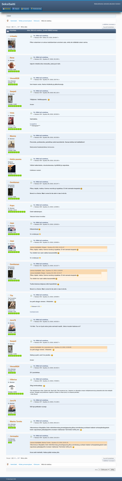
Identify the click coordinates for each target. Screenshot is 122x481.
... (17, 27)
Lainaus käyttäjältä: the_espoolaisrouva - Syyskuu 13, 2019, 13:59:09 (50, 347)
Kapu (12, 206)
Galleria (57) (11, 125)
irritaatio (13, 36)
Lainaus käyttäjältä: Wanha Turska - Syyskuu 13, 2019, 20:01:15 (49, 442)
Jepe (12, 223)
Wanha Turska (16, 421)
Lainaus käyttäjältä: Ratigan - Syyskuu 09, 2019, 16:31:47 (47, 247)
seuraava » (112, 24)
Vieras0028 (14, 78)
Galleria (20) (11, 310)
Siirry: (96, 469)
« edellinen (105, 24)
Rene (12, 58)
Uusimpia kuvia (34, 311)
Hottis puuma (15, 159)
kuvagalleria (33, 124)
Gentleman (14, 182)
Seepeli (13, 91)
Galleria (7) (11, 149)
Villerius (13, 380)
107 (19, 27)
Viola (12, 113)
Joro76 (13, 320)
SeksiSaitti (8, 4)
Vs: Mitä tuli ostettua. (40, 36)
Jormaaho (14, 436)
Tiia (11, 296)
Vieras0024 (14, 366)
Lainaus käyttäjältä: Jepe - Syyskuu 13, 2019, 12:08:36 (46, 270)
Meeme (13, 136)
